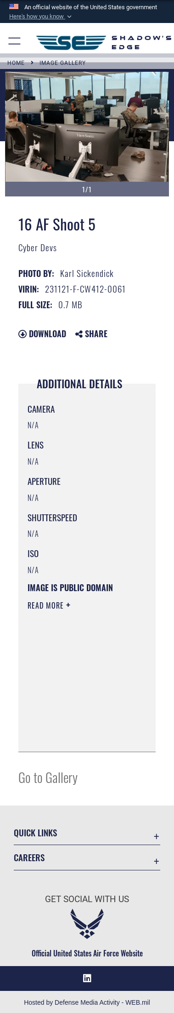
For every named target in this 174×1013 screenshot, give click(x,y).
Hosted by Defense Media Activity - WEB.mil (87, 1002)
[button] (41, 16)
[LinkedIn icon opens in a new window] (87, 978)
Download (42, 334)
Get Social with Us (87, 899)
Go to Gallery (48, 777)
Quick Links (35, 832)
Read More (47, 605)
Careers (29, 857)
